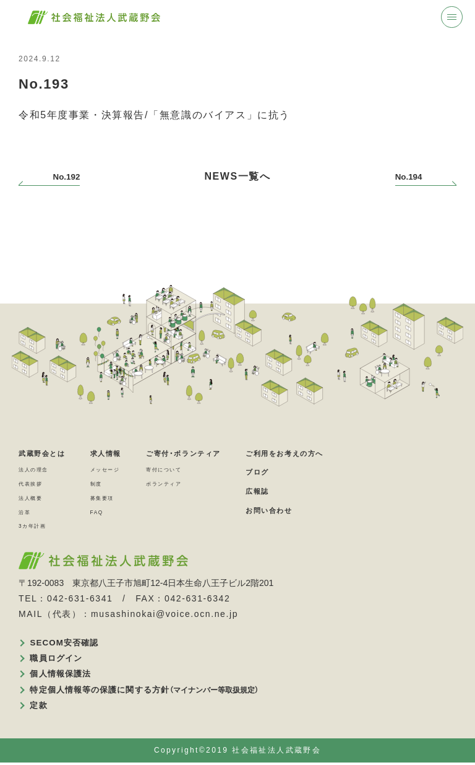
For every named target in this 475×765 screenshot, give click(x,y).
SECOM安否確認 (68, 643)
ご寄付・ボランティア (221, 452)
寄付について (197, 469)
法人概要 (35, 497)
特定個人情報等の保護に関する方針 (153, 691)
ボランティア (197, 483)
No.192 (73, 176)
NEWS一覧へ (237, 176)
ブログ (311, 471)
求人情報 (125, 452)
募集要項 (122, 497)
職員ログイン (60, 659)
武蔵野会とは (49, 452)
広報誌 (311, 491)
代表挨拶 (35, 483)
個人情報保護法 (64, 675)
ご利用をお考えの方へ (347, 452)
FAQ (114, 511)
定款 (40, 707)
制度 (113, 483)
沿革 (27, 511)
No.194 (402, 176)
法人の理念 (40, 469)
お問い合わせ (326, 509)
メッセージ (126, 469)
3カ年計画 (38, 526)
